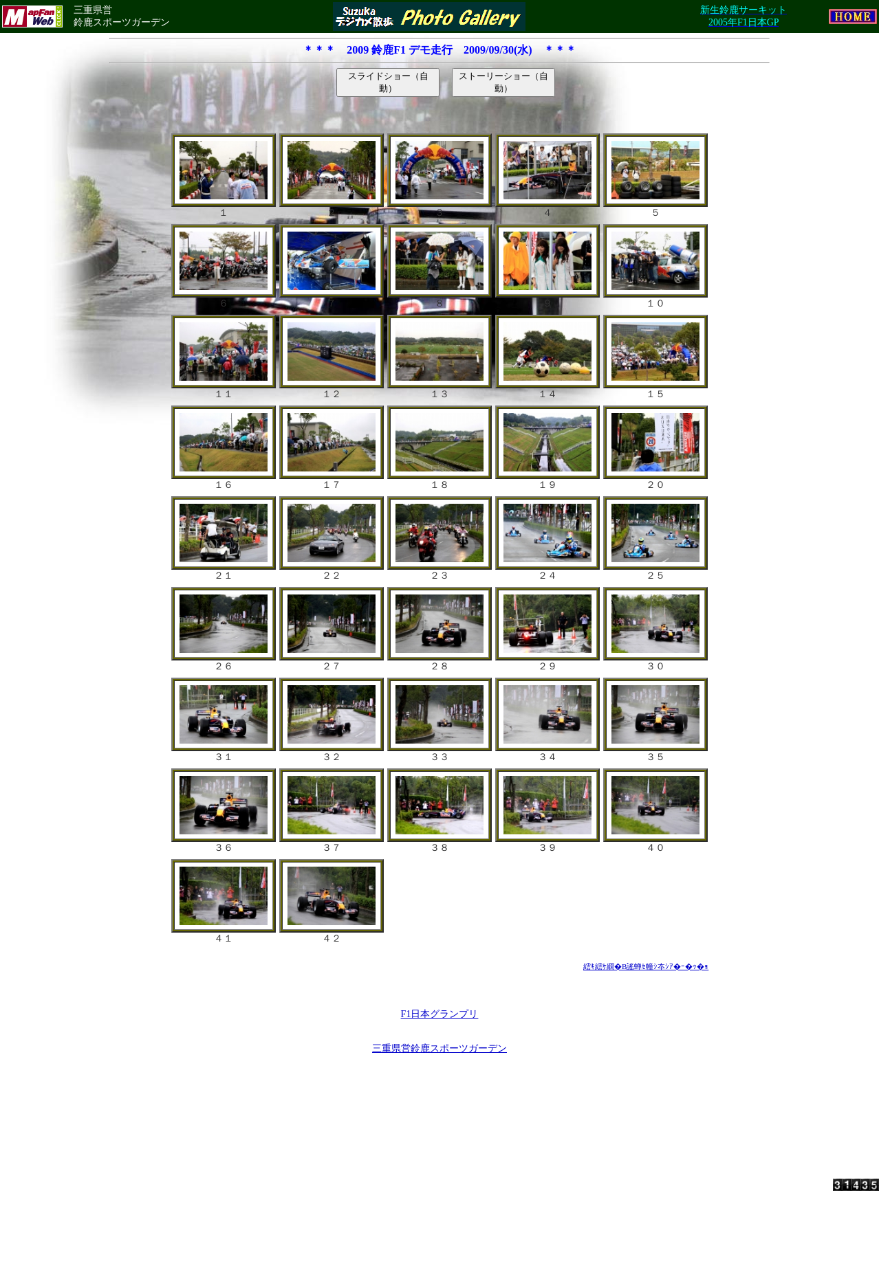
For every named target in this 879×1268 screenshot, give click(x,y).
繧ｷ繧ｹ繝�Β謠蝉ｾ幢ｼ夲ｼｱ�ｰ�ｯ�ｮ (645, 966)
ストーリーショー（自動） (503, 82)
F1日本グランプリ (440, 1014)
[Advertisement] (439, 1100)
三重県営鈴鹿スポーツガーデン (439, 1048)
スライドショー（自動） (388, 82)
